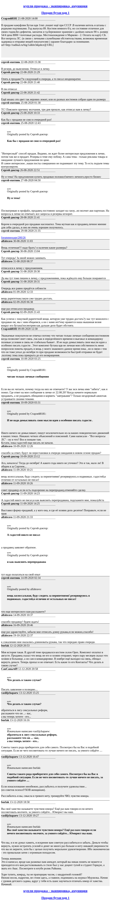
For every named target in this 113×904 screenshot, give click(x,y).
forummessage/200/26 (13, 237)
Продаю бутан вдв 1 (55, 13)
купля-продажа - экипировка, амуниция (55, 6)
